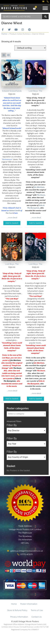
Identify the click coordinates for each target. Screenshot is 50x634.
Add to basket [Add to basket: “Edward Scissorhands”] (11, 223)
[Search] (45, 16)
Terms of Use (37, 610)
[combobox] (21, 16)
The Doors (41, 195)
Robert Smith (14, 210)
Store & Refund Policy (17, 610)
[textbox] (26, 413)
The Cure (9, 213)
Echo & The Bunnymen (35, 206)
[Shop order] (30, 48)
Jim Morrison (39, 187)
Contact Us (36, 617)
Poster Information (28, 604)
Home (4, 34)
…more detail (11, 217)
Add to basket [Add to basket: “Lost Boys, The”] (35, 223)
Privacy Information (19, 617)
